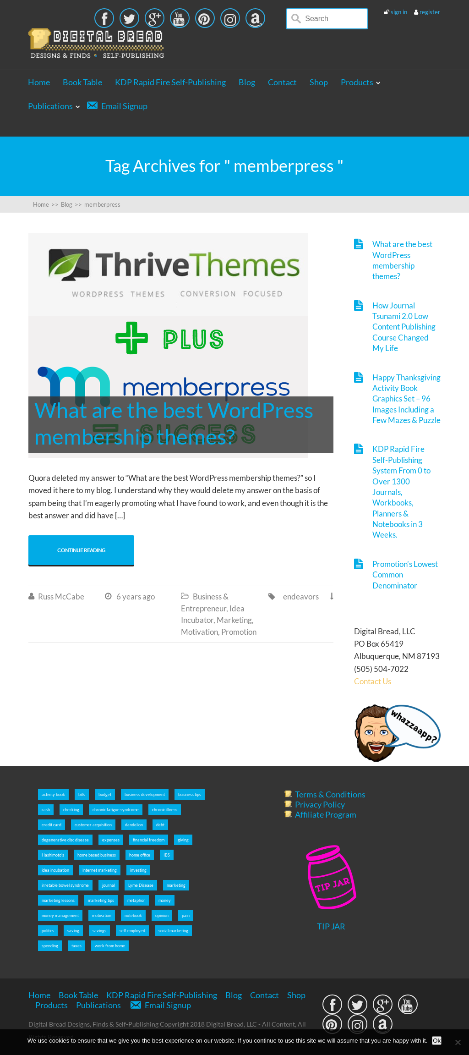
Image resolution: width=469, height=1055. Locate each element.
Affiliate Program (325, 814)
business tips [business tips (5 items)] (189, 794)
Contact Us (372, 681)
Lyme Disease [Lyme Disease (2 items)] (140, 885)
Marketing (234, 620)
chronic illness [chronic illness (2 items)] (164, 809)
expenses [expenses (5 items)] (111, 839)
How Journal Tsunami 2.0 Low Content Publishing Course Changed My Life (404, 327)
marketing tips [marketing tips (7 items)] (101, 900)
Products (357, 82)
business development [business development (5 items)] (145, 794)
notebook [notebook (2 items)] (133, 915)
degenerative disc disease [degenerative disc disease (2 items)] (65, 839)
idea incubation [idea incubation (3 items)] (55, 870)
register (430, 12)
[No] (457, 1042)
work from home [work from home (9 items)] (110, 945)
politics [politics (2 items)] (48, 930)
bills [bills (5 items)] (81, 794)
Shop (319, 82)
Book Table (82, 82)
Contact (282, 82)
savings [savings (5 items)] (99, 930)
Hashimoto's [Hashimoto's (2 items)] (53, 854)
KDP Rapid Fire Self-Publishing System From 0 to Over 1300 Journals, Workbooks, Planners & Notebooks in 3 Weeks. (401, 491)
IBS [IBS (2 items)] (167, 854)
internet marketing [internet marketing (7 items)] (99, 870)
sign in (399, 12)
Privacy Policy (320, 804)
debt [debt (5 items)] (160, 824)
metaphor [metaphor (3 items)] (136, 900)
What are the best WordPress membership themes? (402, 260)
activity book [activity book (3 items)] (53, 794)
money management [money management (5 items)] (60, 915)
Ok (437, 1040)
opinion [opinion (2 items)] (162, 915)
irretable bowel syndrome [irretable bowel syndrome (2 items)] (65, 885)
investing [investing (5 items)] (138, 870)
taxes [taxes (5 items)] (76, 945)
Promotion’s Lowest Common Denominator (405, 574)
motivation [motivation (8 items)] (101, 915)
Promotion (238, 632)
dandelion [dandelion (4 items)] (134, 824)
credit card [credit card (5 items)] (51, 824)
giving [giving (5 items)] (183, 839)
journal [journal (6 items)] (108, 885)
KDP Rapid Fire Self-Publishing (170, 82)
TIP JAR (331, 926)
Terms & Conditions (330, 794)
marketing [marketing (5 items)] (176, 885)
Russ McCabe (61, 596)
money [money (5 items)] (164, 900)
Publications (50, 106)
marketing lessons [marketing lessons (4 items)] (58, 900)
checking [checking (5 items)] (71, 809)
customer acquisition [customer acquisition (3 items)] (93, 824)
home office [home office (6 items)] (139, 854)
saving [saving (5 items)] (73, 930)
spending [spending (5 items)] (50, 945)
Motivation (199, 632)
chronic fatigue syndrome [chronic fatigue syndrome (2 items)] (116, 809)
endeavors (301, 596)
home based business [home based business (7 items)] (96, 854)
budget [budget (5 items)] (104, 794)
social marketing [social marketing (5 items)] (173, 930)
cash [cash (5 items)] (46, 809)
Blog (247, 82)
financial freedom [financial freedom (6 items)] (148, 839)
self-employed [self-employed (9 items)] (132, 930)
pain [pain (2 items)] (186, 915)
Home (39, 82)
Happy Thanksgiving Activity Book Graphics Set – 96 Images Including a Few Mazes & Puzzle (406, 399)
